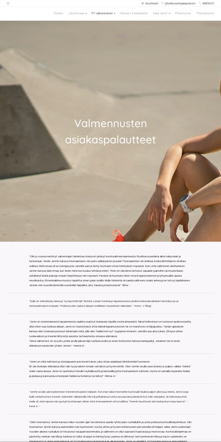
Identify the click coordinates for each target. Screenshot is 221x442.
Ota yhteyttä (151, 3)
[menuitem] (177, 13)
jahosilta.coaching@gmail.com (180, 3)
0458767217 (208, 3)
